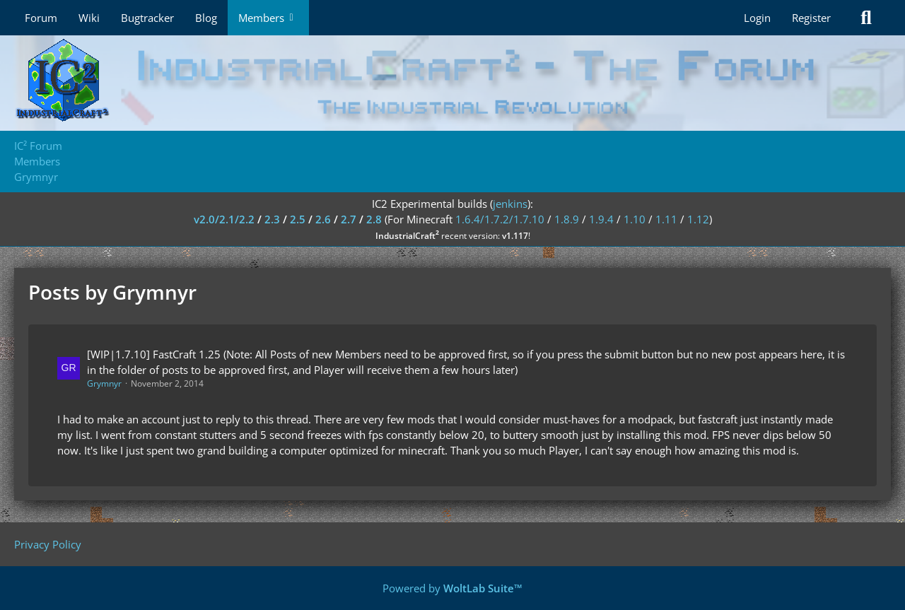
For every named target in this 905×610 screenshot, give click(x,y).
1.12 (698, 219)
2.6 (323, 219)
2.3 (272, 219)
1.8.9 (566, 219)
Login (757, 18)
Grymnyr (104, 383)
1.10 (635, 219)
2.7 (348, 219)
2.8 (374, 219)
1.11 (666, 219)
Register (811, 18)
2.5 (297, 219)
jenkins (510, 204)
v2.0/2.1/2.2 (224, 219)
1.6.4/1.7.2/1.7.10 (499, 219)
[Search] (866, 17)
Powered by (452, 588)
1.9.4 (601, 219)
